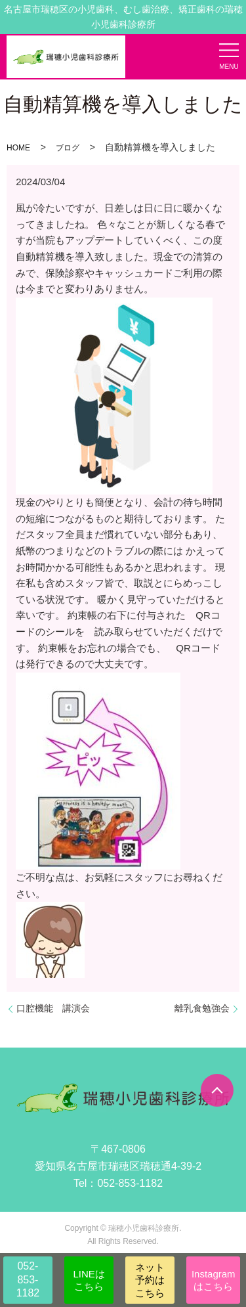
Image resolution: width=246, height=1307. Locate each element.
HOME (18, 147)
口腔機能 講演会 (53, 1008)
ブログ (67, 147)
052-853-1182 (28, 1279)
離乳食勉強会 (202, 1008)
